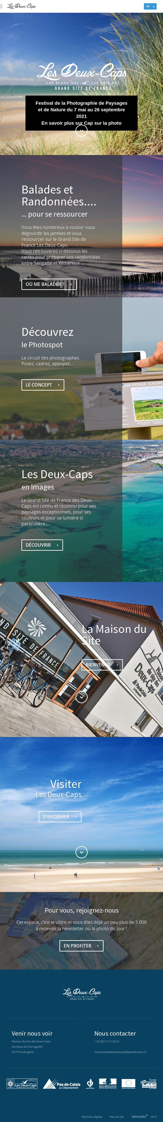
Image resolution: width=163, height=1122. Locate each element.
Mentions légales (92, 1117)
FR (147, 6)
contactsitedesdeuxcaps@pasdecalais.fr (120, 1052)
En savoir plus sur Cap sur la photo (82, 123)
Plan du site (117, 1117)
